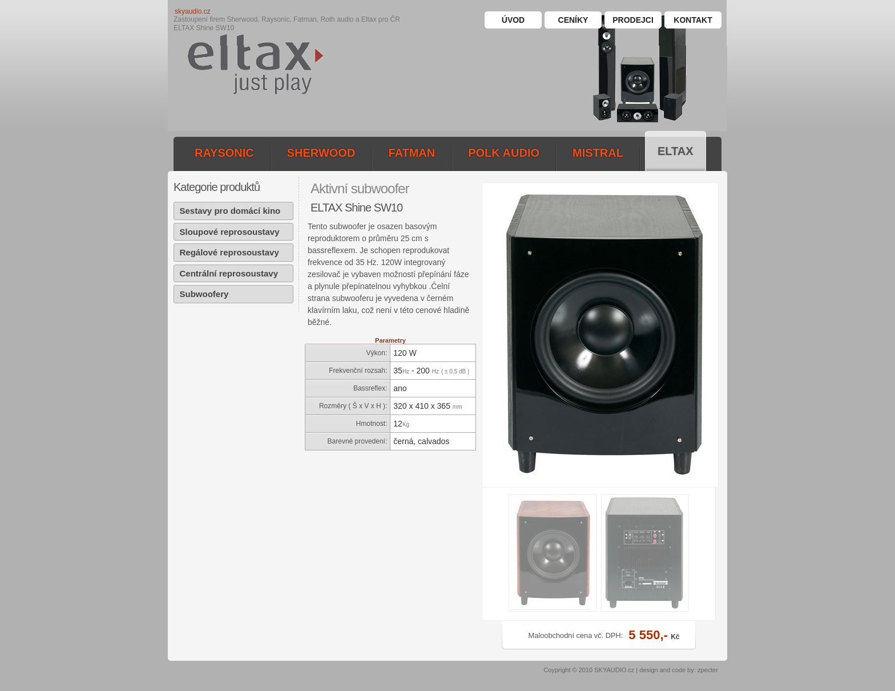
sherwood (321, 153)
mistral (598, 153)
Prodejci (633, 20)
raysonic (224, 153)
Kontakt (693, 20)
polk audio (503, 153)
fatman (411, 153)
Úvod (513, 20)
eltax (676, 151)
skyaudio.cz (193, 11)
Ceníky (573, 20)
